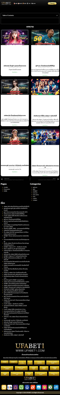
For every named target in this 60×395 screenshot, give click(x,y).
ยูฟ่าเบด (35, 187)
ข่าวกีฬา (6, 187)
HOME (5, 191)
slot (34, 196)
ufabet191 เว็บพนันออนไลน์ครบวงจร (15, 115)
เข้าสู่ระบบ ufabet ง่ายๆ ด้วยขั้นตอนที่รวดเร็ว (15, 272)
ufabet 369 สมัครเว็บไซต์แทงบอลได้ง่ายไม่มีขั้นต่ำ (16, 206)
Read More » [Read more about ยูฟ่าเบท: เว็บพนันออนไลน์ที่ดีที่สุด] (45, 75)
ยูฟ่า (34, 189)
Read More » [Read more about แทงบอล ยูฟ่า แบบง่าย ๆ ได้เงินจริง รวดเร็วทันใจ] (14, 171)
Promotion (7, 189)
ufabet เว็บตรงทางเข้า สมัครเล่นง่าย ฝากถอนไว (45, 166)
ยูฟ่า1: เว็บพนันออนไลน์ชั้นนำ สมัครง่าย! (14, 291)
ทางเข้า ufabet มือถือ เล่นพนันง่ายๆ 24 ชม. (15, 309)
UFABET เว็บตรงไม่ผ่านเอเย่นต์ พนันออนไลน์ (15, 283)
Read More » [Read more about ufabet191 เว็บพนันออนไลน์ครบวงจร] (14, 125)
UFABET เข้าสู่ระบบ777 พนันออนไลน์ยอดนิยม (15, 256)
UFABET (35, 191)
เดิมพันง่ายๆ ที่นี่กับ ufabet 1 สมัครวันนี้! (45, 116)
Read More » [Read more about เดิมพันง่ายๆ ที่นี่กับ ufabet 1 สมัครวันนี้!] (45, 125)
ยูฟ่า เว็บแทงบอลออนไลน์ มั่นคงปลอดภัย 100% (16, 212)
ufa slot (35, 193)
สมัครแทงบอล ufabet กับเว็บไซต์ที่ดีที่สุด (14, 214)
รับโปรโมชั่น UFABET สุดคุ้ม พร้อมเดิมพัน (14, 289)
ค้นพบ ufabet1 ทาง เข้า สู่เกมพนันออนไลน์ (14, 249)
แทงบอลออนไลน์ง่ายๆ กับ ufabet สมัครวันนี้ (15, 311)
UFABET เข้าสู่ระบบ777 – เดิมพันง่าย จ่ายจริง (15, 247)
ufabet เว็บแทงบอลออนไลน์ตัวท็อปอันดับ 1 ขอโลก (16, 282)
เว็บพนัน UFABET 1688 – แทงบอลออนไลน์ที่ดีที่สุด (16, 228)
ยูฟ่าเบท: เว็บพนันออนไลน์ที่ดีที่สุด (45, 66)
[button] (57, 15)
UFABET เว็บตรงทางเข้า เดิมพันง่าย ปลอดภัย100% (17, 287)
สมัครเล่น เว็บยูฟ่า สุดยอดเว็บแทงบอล (15, 66)
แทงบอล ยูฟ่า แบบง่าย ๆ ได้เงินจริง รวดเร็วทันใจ (15, 165)
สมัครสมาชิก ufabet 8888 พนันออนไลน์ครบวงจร (16, 254)
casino (35, 198)
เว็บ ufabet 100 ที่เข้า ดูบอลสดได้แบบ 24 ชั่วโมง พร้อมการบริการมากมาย (16, 233)
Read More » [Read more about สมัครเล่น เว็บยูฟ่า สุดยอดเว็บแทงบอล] (14, 72)
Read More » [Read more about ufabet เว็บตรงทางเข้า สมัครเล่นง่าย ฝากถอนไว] (45, 175)
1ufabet (35, 200)
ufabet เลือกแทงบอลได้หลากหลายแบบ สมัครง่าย (16, 285)
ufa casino (36, 195)
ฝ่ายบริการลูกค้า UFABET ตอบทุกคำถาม (14, 280)
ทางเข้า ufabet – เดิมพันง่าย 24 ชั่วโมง (14, 304)
